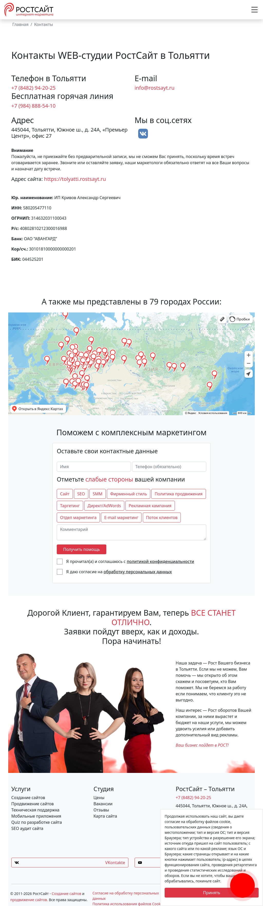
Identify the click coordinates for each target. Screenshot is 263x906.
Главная (20, 24)
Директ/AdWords (104, 506)
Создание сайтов (28, 797)
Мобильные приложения (36, 816)
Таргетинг (70, 506)
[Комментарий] (131, 532)
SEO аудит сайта (27, 828)
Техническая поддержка (35, 810)
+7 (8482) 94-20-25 (33, 87)
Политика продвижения (178, 494)
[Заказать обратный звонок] (242, 879)
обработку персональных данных (138, 572)
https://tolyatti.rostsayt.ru (75, 178)
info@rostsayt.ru (154, 87)
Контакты (43, 24)
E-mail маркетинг (121, 517)
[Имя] (94, 467)
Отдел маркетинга (78, 517)
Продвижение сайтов (32, 804)
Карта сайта (105, 816)
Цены (99, 797)
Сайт (65, 494)
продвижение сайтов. (29, 899)
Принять (211, 892)
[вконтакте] (143, 134)
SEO (81, 494)
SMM (97, 494)
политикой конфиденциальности (160, 561)
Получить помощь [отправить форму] (81, 549)
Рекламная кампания (150, 506)
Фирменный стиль (128, 494)
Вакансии (102, 804)
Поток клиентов (162, 517)
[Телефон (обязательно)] (169, 467)
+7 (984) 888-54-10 (33, 105)
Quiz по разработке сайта (36, 822)
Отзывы (101, 810)
